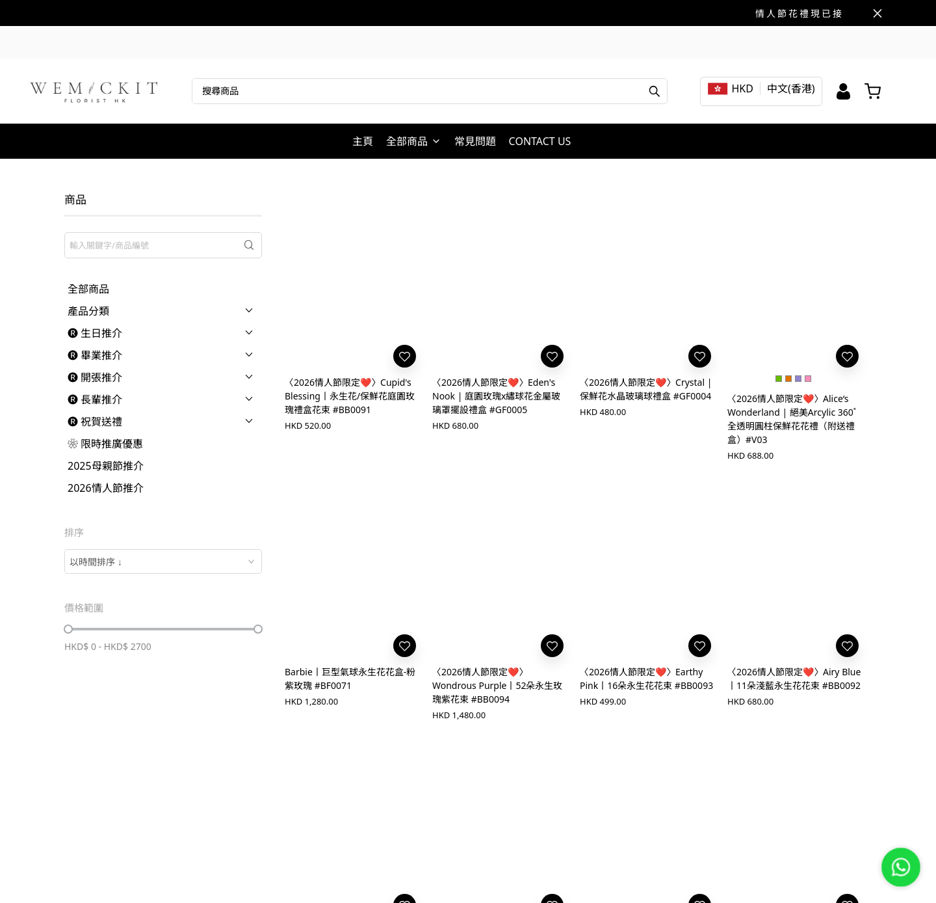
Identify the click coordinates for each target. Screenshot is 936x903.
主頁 (362, 141)
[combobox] (163, 561)
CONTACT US (540, 141)
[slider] (68, 629)
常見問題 (475, 141)
